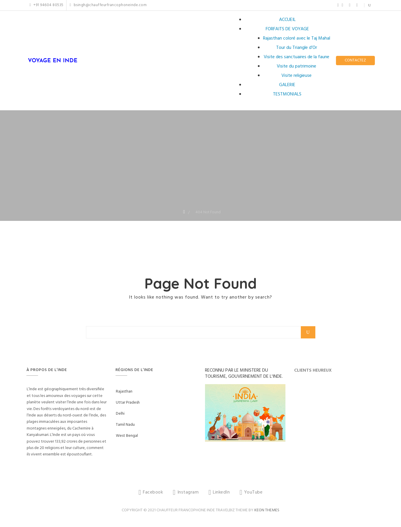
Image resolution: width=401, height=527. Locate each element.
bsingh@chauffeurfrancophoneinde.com (108, 5)
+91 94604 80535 (47, 5)
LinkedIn (349, 5)
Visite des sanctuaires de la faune (296, 57)
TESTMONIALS (287, 94)
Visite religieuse (296, 75)
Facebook (338, 5)
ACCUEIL (287, 20)
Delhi (120, 413)
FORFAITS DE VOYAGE (287, 29)
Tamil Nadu (125, 424)
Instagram (342, 5)
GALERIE (287, 85)
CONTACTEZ (355, 60)
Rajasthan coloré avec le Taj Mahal (296, 38)
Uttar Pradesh (128, 402)
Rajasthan (124, 391)
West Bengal (127, 435)
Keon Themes (266, 510)
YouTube (357, 5)
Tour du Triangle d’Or (296, 48)
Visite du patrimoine (296, 66)
